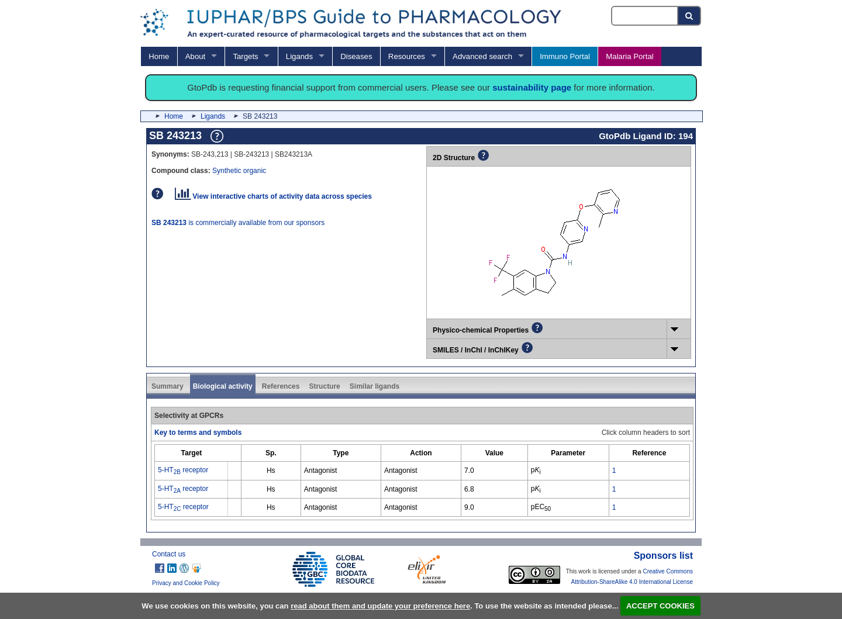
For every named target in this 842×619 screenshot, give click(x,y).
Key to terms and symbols (197, 432)
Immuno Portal (565, 56)
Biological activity (223, 386)
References (281, 386)
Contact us (168, 554)
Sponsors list (663, 556)
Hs (271, 470)
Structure (324, 386)
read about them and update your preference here (380, 605)
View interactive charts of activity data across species (273, 196)
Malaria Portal (629, 56)
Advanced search (482, 56)
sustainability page (531, 87)
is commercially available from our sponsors (238, 223)
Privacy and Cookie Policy (186, 583)
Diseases (356, 56)
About (195, 56)
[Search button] (689, 16)
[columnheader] (191, 453)
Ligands (299, 56)
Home (159, 56)
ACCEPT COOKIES (660, 605)
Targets (245, 56)
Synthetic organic (239, 171)
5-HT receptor (183, 470)
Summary (167, 386)
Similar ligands (374, 386)
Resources (406, 56)
